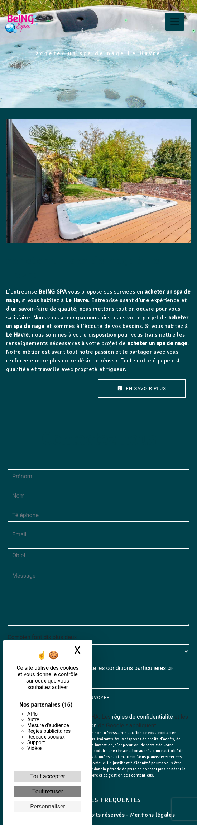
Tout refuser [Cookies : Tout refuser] (47, 791)
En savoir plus (141, 388)
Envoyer (98, 697)
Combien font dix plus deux (42, 637)
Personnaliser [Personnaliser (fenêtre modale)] (47, 806)
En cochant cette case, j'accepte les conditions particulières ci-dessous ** (94, 672)
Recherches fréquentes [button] (98, 800)
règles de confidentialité (142, 716)
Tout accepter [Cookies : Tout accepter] (47, 776)
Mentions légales (152, 815)
